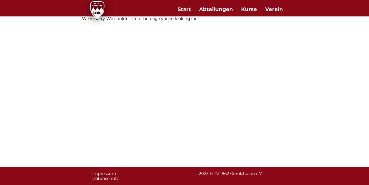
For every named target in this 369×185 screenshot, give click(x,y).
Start (184, 9)
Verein (274, 9)
